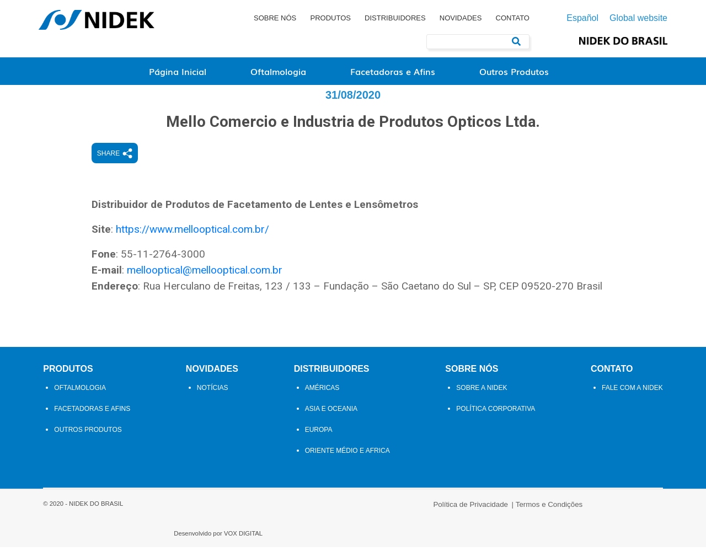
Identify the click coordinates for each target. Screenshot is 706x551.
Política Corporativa (498, 444)
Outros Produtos (514, 71)
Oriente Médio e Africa (347, 486)
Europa (319, 465)
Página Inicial (177, 71)
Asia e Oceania (331, 444)
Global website (638, 18)
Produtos (330, 18)
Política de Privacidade (316, 535)
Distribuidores (395, 18)
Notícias (210, 423)
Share (144, 174)
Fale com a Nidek (636, 423)
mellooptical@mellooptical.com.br (234, 289)
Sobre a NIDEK (484, 423)
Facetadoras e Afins (392, 71)
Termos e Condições (394, 535)
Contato (513, 18)
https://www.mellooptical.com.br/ (222, 249)
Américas (322, 423)
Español (582, 18)
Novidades (461, 18)
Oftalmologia (278, 71)
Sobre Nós (275, 18)
